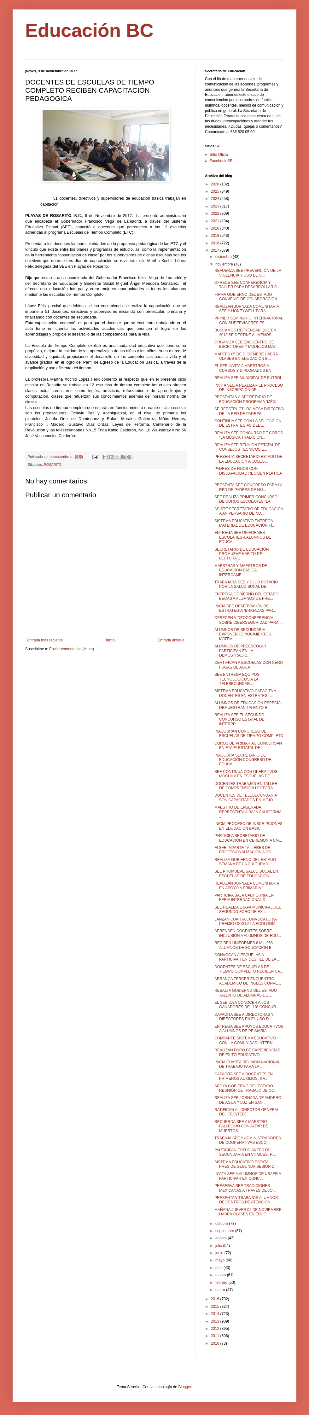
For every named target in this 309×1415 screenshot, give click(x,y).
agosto (221, 1238)
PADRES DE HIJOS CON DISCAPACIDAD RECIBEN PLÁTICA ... (248, 473)
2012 (215, 1328)
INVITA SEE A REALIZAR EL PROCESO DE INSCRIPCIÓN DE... (248, 387)
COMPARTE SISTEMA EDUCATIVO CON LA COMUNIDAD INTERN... (245, 1040)
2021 (215, 221)
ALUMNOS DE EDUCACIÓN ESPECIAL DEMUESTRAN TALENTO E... (248, 705)
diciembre (224, 256)
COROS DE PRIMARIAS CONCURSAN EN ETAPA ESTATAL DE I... (248, 745)
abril (219, 1268)
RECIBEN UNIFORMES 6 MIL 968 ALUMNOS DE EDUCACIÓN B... (244, 945)
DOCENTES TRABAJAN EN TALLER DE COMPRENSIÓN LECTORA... (245, 785)
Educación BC (89, 30)
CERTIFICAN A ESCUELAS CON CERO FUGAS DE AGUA (248, 664)
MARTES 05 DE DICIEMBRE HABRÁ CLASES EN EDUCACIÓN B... (246, 356)
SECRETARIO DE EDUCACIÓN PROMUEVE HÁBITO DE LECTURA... (241, 554)
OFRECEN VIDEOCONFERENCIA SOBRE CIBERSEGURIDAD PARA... (248, 620)
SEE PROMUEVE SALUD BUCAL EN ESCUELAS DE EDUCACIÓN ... (246, 873)
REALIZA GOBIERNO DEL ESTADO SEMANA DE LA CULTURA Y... (245, 861)
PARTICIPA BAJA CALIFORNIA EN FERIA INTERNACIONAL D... (244, 897)
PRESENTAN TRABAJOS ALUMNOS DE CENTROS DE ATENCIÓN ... (246, 1200)
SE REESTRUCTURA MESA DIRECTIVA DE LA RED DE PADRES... (249, 411)
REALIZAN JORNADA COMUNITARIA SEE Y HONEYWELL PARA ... (246, 308)
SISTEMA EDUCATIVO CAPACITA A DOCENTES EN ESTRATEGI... (245, 693)
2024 (215, 198)
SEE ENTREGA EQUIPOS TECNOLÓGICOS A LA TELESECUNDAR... (236, 679)
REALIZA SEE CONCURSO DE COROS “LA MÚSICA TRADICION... (248, 435)
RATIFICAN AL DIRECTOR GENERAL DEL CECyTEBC (246, 1112)
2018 (215, 243)
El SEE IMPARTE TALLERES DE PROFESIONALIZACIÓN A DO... (244, 849)
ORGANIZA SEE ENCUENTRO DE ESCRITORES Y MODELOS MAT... (246, 344)
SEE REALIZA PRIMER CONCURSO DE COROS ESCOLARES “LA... (245, 499)
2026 (215, 184)
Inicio (110, 640)
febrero (221, 1282)
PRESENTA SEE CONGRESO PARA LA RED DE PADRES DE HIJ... (248, 487)
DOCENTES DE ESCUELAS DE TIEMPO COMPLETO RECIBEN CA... (248, 969)
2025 (215, 191)
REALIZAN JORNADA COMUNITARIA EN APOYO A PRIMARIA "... (246, 885)
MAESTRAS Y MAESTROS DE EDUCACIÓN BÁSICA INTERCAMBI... (240, 570)
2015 (215, 1306)
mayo (220, 1260)
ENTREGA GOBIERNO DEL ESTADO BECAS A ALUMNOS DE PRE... (246, 596)
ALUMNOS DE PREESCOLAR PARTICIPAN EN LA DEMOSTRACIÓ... (240, 651)
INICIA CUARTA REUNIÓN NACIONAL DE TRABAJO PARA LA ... (247, 1064)
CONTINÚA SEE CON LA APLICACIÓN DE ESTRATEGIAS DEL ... (247, 423)
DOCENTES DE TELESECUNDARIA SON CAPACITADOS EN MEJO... (245, 797)
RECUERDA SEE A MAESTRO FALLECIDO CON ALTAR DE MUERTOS (241, 1126)
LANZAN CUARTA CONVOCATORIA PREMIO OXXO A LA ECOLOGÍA (245, 921)
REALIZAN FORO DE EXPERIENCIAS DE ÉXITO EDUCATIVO (247, 1052)
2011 (215, 1336)
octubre (222, 1223)
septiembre (225, 1231)
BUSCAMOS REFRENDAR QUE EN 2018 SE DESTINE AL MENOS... (245, 332)
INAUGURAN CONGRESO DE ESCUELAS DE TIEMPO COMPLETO (248, 733)
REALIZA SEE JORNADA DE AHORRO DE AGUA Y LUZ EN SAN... (247, 1100)
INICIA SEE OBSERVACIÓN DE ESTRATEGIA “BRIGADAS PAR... (245, 608)
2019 (215, 235)
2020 (215, 228)
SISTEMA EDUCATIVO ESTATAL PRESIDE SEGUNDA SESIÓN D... (245, 1164)
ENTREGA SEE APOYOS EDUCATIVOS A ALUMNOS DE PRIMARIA (248, 1028)
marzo (221, 1275)
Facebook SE (221, 161)
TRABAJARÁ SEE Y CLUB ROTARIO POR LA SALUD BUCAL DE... (246, 584)
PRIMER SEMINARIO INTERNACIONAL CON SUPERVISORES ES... (248, 320)
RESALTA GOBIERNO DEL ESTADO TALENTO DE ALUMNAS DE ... (245, 992)
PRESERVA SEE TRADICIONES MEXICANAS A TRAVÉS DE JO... (245, 1188)
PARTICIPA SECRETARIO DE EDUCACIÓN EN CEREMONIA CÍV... (248, 837)
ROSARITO (52, 464)
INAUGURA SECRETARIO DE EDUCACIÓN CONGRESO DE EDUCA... (242, 760)
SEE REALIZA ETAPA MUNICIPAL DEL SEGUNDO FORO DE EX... (247, 909)
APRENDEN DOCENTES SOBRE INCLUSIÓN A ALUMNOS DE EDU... (247, 933)
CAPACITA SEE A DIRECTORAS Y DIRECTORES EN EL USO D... (244, 1016)
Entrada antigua (171, 640)
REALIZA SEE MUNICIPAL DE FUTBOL (248, 378)
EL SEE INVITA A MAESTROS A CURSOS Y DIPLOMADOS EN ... (245, 368)
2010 (215, 1343)
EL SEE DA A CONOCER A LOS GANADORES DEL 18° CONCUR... (246, 1004)
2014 (215, 1314)
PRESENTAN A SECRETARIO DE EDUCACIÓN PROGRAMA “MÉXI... (246, 399)
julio (219, 1245)
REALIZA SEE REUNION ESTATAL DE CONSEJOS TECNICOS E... (247, 447)
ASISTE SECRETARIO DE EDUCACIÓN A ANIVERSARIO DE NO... (248, 511)
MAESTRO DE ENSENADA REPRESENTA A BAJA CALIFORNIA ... (247, 812)
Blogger (184, 1387)
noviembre (224, 264)
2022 (215, 213)
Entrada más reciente (45, 640)
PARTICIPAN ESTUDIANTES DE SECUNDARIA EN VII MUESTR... (245, 1152)
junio (219, 1253)
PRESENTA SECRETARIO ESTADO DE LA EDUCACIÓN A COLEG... (248, 458)
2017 (215, 250)
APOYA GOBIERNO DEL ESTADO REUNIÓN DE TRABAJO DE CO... (245, 1088)
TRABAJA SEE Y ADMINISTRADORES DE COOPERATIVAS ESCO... (247, 1140)
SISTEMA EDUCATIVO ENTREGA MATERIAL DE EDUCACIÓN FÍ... (244, 523)
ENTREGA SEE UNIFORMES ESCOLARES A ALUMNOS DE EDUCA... (242, 537)
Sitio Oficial (219, 154)
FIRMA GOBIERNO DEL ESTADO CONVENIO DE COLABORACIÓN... (247, 296)
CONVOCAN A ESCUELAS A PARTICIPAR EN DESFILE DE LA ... (247, 957)
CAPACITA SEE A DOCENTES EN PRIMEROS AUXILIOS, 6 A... (243, 1076)
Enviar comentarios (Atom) (71, 649)
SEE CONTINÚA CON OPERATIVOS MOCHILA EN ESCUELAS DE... (245, 773)
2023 (215, 206)
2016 (215, 1299)
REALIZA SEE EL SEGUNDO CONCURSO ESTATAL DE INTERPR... (239, 719)
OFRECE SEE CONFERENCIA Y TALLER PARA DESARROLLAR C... (247, 284)
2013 (215, 1321)
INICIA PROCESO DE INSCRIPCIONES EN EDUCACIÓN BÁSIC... (248, 826)
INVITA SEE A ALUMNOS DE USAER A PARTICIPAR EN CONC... (247, 1176)
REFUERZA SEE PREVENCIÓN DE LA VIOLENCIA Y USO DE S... (247, 272)
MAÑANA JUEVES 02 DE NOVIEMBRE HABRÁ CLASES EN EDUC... (248, 1211)
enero (220, 1290)
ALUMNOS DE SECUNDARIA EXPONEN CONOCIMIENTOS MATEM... (242, 634)
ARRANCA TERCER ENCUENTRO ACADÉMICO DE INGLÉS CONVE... (247, 981)
